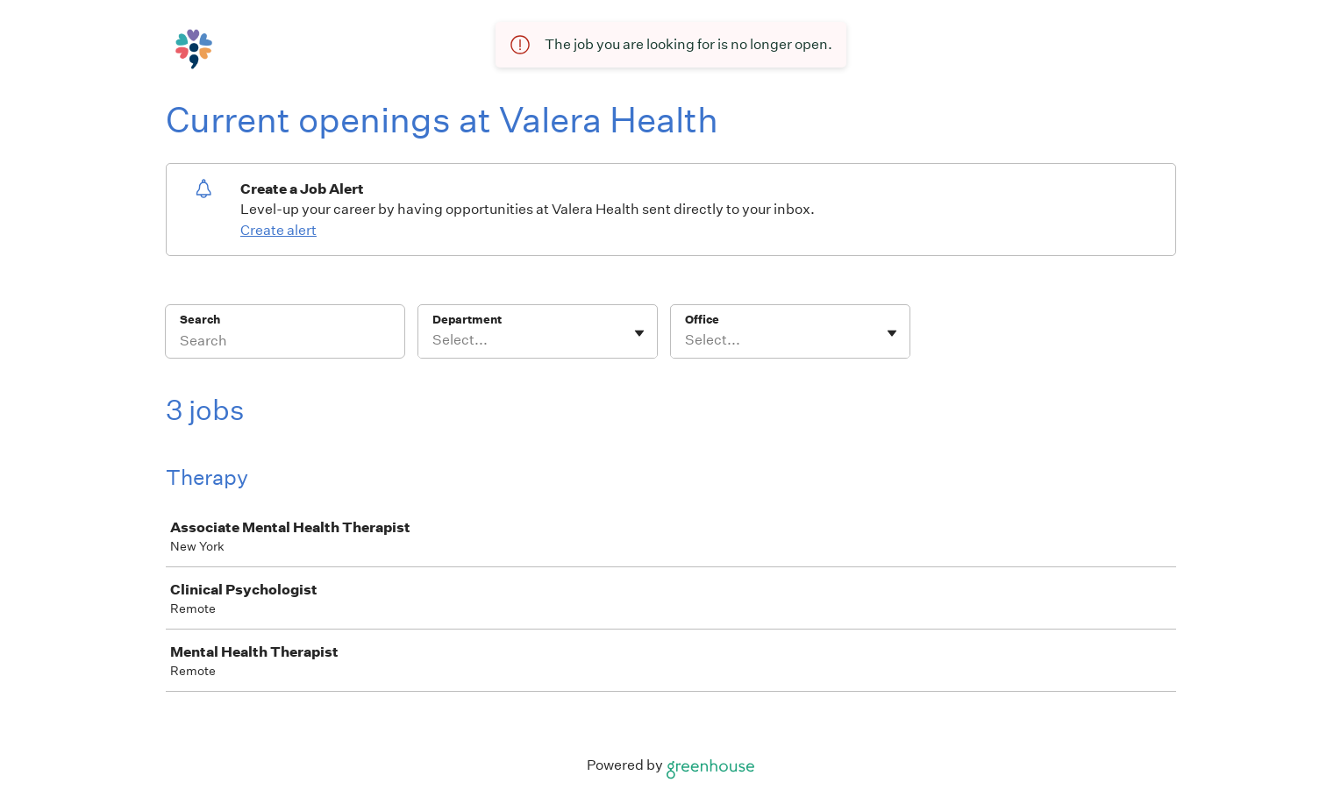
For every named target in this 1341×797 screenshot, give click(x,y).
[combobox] (433, 340)
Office (702, 319)
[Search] (285, 343)
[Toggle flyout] (639, 333)
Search (200, 319)
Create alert (278, 230)
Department (467, 319)
